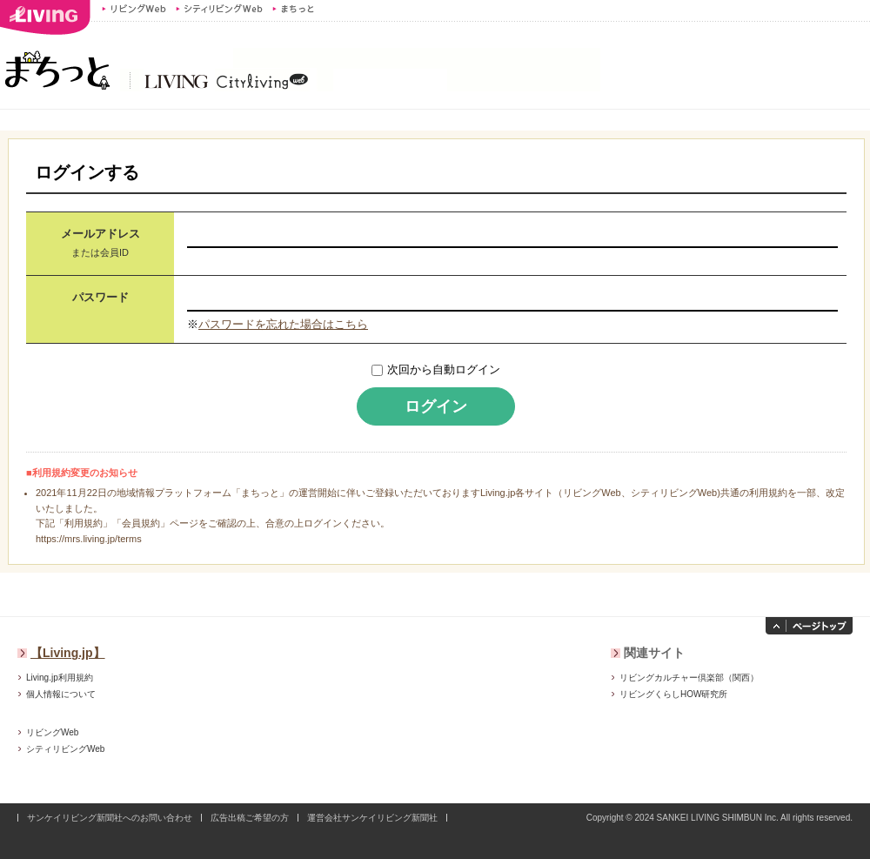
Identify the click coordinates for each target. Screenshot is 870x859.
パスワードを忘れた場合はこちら (283, 324)
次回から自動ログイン (443, 369)
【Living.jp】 (67, 653)
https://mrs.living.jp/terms (89, 539)
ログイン (436, 406)
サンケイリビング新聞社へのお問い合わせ (109, 817)
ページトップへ (809, 625)
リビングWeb (134, 8)
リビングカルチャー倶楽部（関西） (689, 677)
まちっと (295, 8)
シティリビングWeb (219, 8)
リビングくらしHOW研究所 (673, 694)
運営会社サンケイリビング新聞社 (372, 817)
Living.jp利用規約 (59, 677)
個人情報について (61, 694)
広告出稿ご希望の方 (250, 817)
